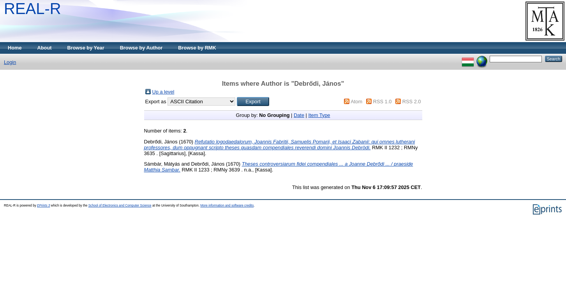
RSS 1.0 (382, 101)
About (44, 48)
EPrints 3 (43, 205)
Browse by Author (141, 48)
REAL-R (32, 8)
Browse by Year (85, 48)
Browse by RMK (197, 48)
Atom (356, 101)
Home (15, 48)
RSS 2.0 (411, 101)
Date (299, 115)
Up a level (163, 92)
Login (10, 62)
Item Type (319, 115)
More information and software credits (227, 205)
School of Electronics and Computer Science (120, 205)
